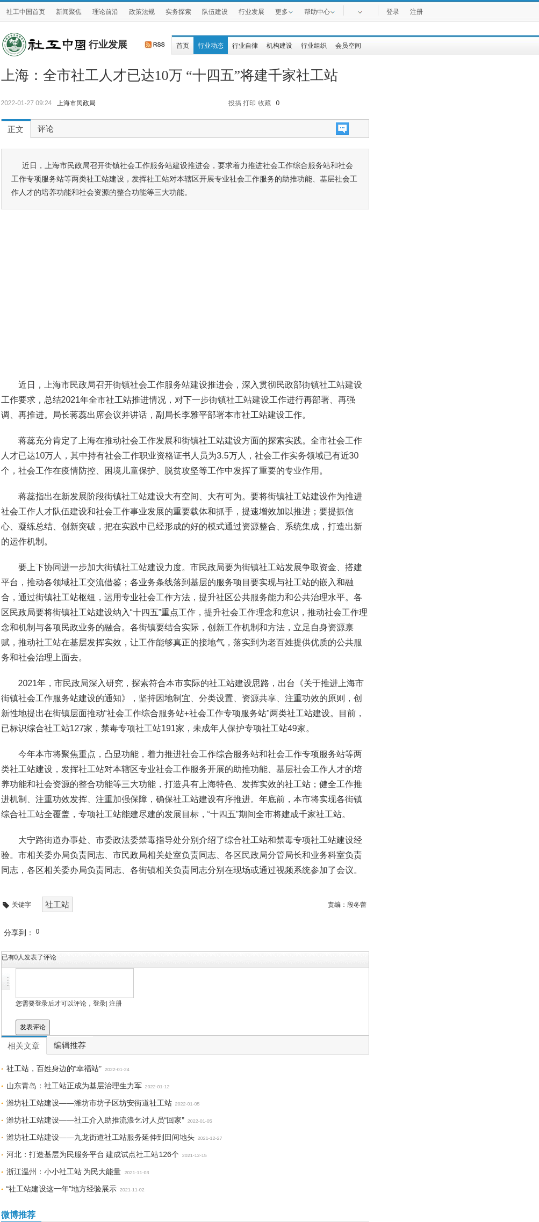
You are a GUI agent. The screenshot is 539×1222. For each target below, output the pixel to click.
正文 (16, 129)
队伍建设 (215, 12)
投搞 (234, 103)
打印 (249, 103)
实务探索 (178, 12)
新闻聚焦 (69, 12)
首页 (182, 45)
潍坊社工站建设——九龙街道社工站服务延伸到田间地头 (100, 1137)
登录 (392, 12)
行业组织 (314, 45)
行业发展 (251, 12)
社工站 (57, 904)
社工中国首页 (25, 12)
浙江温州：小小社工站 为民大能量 (63, 1171)
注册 (416, 12)
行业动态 (211, 45)
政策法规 (142, 12)
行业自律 (245, 45)
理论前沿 (105, 12)
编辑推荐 (70, 1045)
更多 (284, 11)
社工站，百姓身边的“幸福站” (54, 1068)
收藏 (264, 103)
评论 (46, 129)
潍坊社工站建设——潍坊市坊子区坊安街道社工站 (89, 1103)
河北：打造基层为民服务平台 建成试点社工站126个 (92, 1154)
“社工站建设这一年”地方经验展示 (61, 1188)
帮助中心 (319, 11)
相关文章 (24, 1046)
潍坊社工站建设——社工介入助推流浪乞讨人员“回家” (95, 1120)
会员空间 (348, 45)
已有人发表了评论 (29, 957)
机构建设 (279, 45)
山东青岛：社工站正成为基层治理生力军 (74, 1085)
